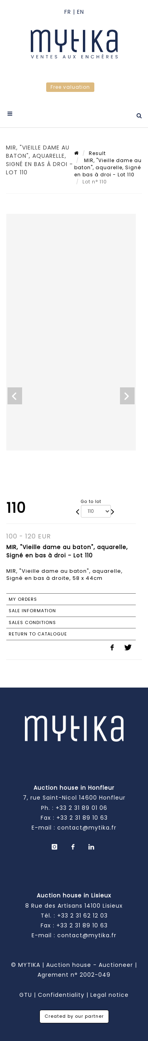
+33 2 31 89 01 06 (81, 808)
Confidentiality (61, 995)
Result (97, 153)
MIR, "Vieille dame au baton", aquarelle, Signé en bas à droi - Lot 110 (108, 167)
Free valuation (70, 87)
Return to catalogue (38, 634)
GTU (25, 995)
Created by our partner (74, 1016)
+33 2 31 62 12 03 (82, 916)
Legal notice (109, 995)
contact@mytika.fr (86, 828)
